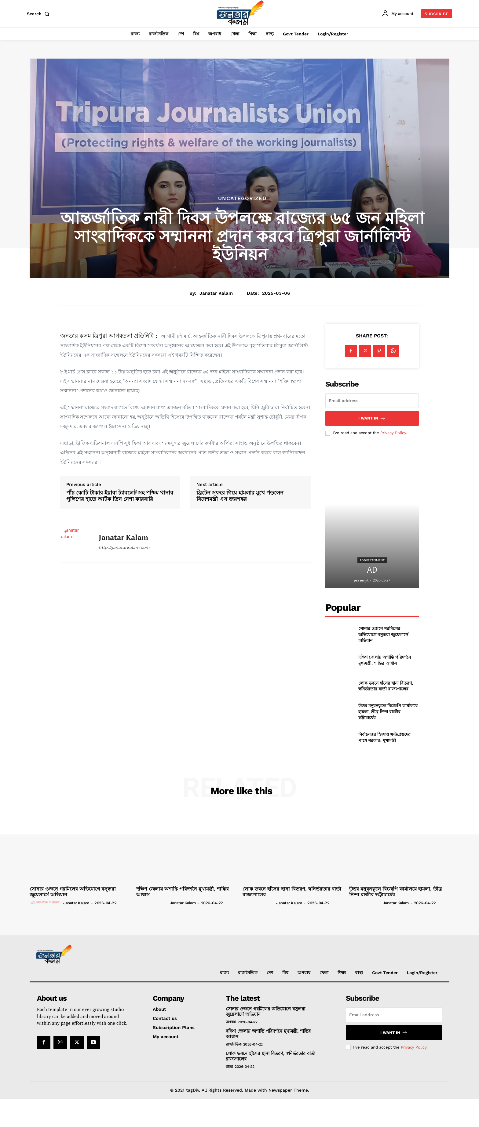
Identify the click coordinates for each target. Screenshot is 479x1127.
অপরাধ (231, 1022)
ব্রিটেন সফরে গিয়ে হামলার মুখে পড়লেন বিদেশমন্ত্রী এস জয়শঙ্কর (239, 495)
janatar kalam (216, 293)
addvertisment (372, 560)
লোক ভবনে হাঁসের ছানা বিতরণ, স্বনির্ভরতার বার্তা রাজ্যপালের (385, 686)
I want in (372, 418)
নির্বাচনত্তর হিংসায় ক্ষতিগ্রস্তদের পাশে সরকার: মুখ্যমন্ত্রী (384, 737)
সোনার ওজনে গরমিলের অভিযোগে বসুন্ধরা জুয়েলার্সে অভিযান (383, 634)
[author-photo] (46, 902)
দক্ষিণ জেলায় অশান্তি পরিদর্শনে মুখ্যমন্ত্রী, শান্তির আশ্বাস (384, 660)
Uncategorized (242, 198)
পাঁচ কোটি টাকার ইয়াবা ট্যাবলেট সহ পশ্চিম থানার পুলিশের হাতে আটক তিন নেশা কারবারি (119, 495)
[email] (372, 400)
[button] (39, 13)
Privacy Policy (393, 432)
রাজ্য (229, 1066)
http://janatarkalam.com (124, 547)
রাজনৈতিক (233, 1044)
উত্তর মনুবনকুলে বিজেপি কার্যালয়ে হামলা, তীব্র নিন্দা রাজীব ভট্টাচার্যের (388, 711)
